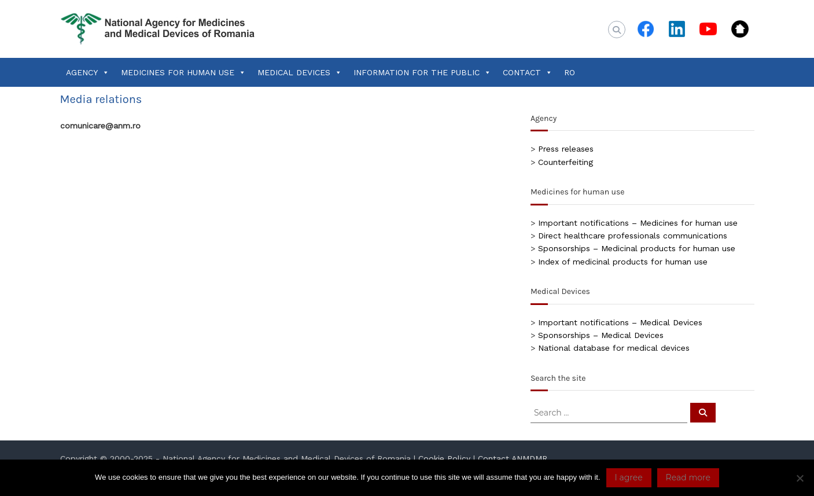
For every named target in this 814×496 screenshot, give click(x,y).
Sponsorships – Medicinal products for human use (636, 248)
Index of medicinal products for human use (623, 261)
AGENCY (87, 72)
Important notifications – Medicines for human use (638, 222)
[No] (799, 478)
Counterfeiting (565, 162)
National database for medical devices (614, 347)
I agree (629, 477)
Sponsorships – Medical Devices (601, 335)
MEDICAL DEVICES (299, 72)
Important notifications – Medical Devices (620, 322)
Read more (688, 477)
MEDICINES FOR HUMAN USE (183, 72)
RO (569, 72)
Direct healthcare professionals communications (632, 235)
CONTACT (528, 72)
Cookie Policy (444, 458)
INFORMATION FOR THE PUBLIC (422, 72)
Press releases (566, 148)
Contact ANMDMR (512, 458)
